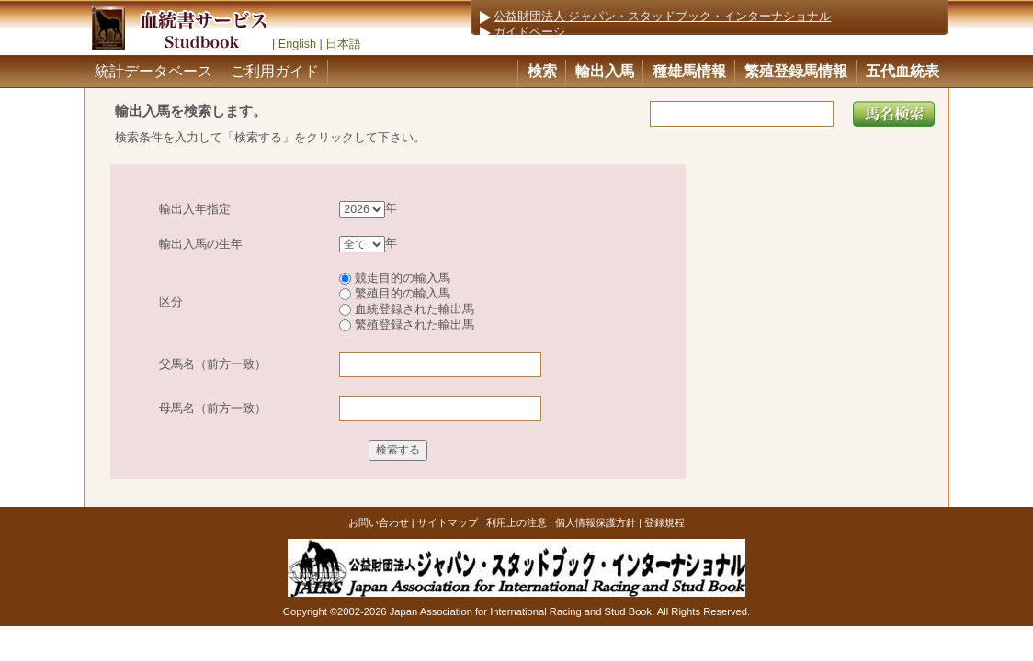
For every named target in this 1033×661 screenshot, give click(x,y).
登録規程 (664, 522)
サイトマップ (447, 522)
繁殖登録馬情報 (795, 71)
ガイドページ (529, 32)
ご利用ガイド (275, 71)
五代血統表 (902, 71)
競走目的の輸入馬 (394, 278)
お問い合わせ (378, 522)
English (297, 44)
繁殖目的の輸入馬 (394, 293)
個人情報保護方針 (595, 522)
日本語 (343, 44)
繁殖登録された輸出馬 (406, 325)
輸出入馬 (604, 71)
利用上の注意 (516, 522)
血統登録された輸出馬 (406, 309)
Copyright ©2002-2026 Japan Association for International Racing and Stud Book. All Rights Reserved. (516, 611)
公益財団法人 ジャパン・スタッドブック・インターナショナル (663, 16)
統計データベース (153, 71)
